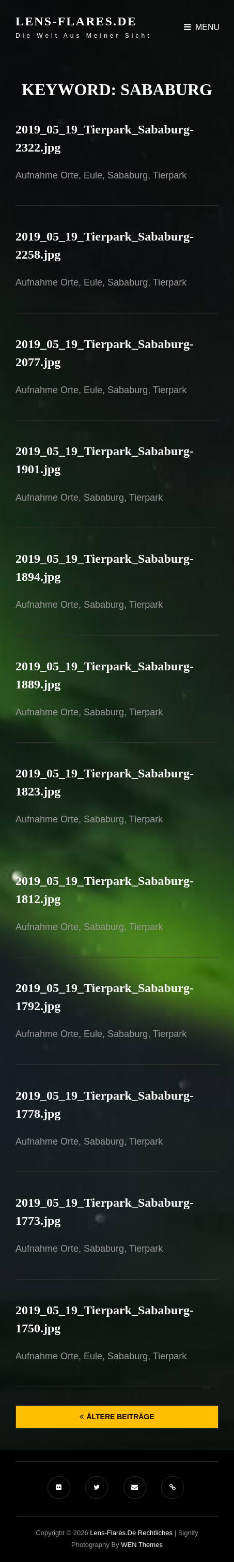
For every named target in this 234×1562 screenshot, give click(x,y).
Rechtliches (155, 1533)
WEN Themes (142, 1545)
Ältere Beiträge (120, 1417)
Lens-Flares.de (76, 21)
